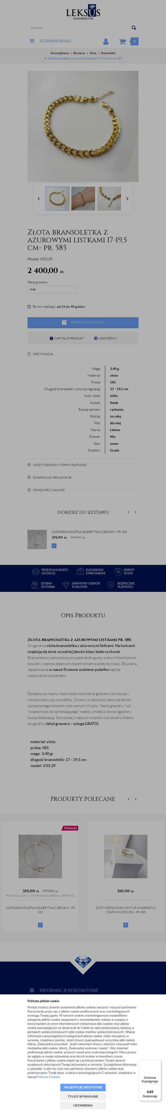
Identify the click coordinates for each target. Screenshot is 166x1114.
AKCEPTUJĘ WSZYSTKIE (83, 1087)
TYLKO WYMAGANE (83, 1096)
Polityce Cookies (48, 1077)
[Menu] (158, 1063)
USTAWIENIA (83, 1105)
